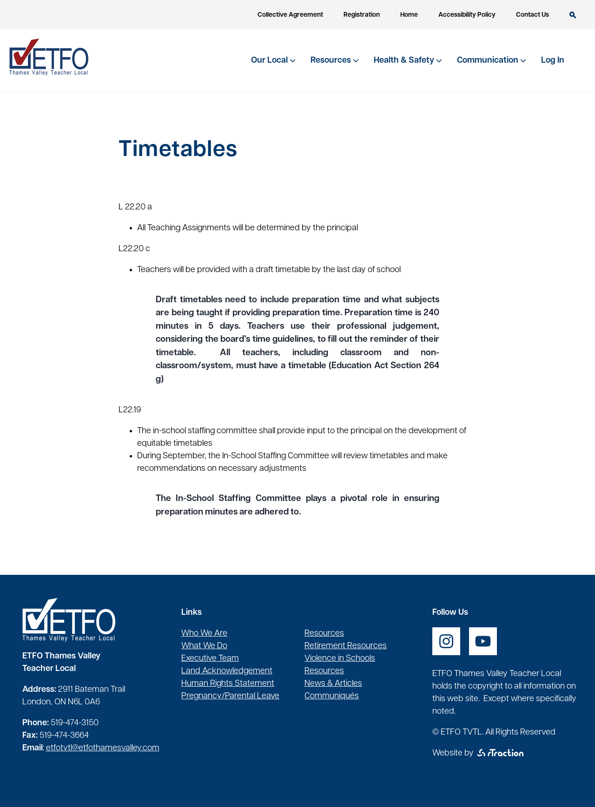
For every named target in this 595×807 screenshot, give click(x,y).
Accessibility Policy (467, 15)
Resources (332, 60)
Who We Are (204, 633)
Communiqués (331, 696)
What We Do (204, 646)
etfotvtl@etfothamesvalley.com (102, 748)
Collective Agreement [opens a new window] (290, 15)
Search (572, 15)
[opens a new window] (446, 641)
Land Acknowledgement (226, 671)
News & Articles (333, 683)
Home (409, 15)
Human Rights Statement (227, 683)
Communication (488, 60)
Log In (552, 60)
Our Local (270, 60)
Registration (362, 15)
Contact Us (532, 15)
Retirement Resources (345, 646)
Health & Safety (405, 60)
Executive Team (210, 658)
